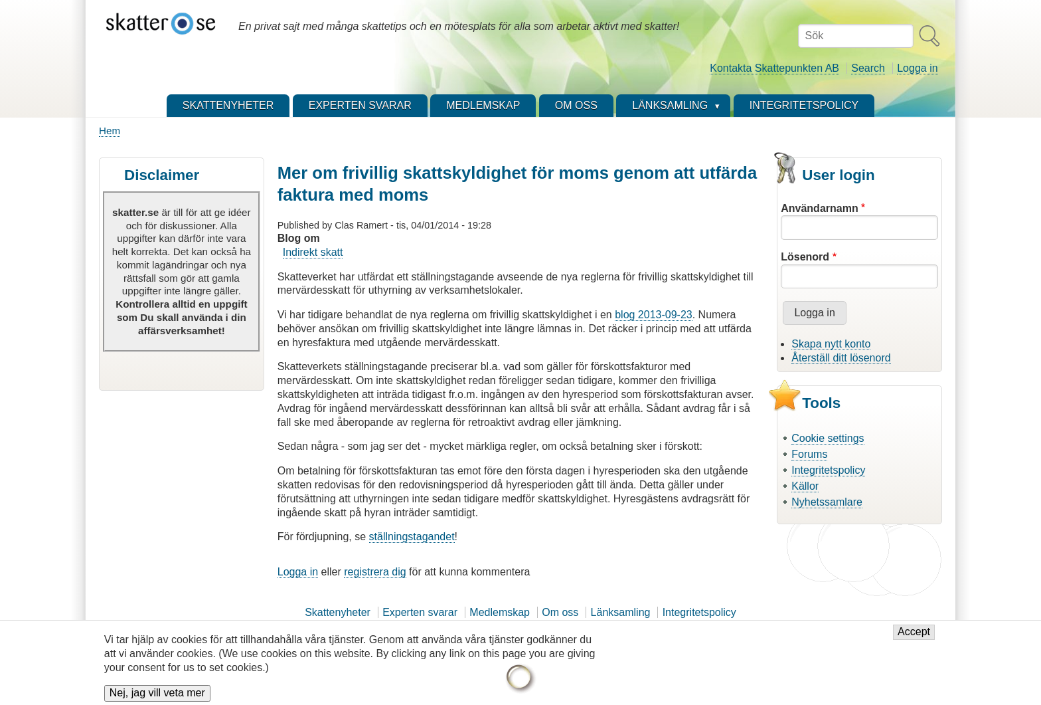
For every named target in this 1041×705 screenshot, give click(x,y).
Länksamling (621, 612)
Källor (805, 486)
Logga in (917, 68)
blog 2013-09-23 (653, 314)
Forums (809, 454)
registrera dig (375, 571)
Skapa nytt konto (830, 344)
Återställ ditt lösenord (840, 357)
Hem (109, 130)
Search (868, 68)
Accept (914, 638)
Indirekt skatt (313, 252)
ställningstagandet (412, 536)
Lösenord (805, 256)
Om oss (560, 612)
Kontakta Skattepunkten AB (774, 68)
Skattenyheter (337, 612)
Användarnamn (819, 208)
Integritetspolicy (828, 470)
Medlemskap (499, 612)
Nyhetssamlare (826, 502)
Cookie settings (827, 438)
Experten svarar (419, 612)
